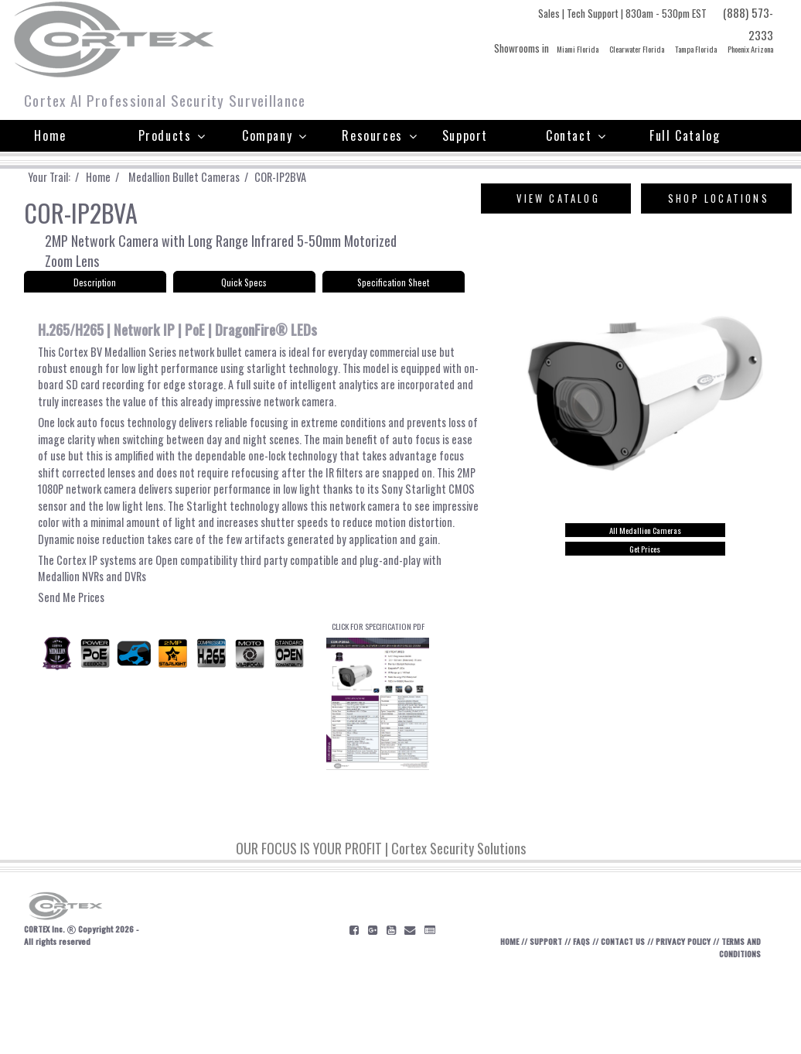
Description (95, 290)
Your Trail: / (62, 177)
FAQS (559, 1022)
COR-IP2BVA (307, 177)
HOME (478, 1022)
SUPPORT (519, 1022)
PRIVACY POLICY (674, 1022)
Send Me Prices (74, 661)
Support (465, 135)
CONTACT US (606, 1022)
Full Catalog (684, 135)
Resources (380, 135)
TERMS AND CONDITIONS (737, 1029)
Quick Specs (244, 290)
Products (172, 135)
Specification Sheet (393, 290)
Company (275, 135)
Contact (576, 135)
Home (50, 135)
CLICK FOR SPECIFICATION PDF (377, 767)
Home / (118, 177)
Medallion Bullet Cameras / (207, 177)
